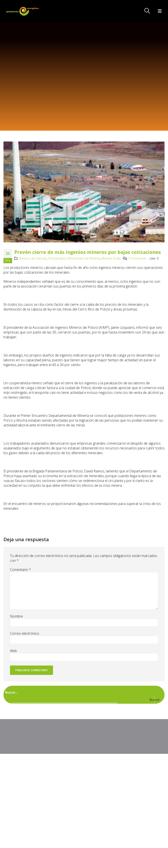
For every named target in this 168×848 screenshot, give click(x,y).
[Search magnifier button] (158, 699)
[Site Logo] (22, 11)
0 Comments (137, 258)
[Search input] (83, 692)
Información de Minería (83, 258)
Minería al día (111, 258)
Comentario (20, 569)
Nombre (16, 616)
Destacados (57, 258)
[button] (147, 11)
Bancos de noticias (33, 258)
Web (13, 650)
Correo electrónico (24, 633)
